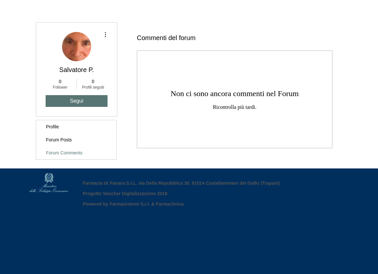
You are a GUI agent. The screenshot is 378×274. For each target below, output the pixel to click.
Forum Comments (64, 152)
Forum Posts (59, 139)
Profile (52, 126)
